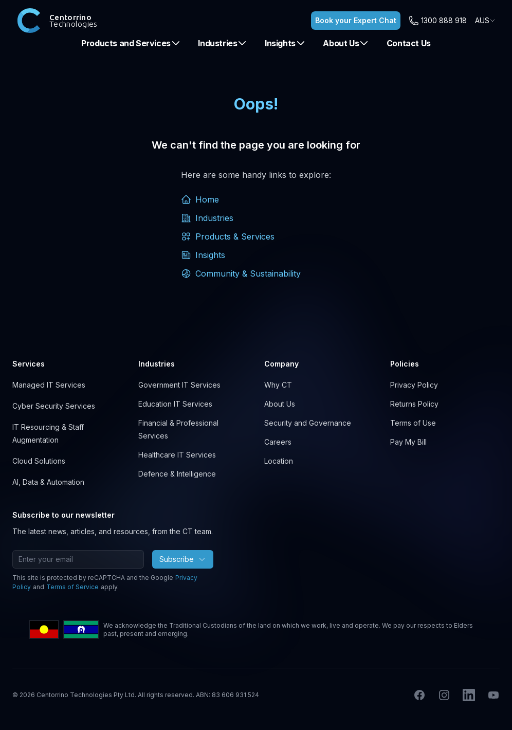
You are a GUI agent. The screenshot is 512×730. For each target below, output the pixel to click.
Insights (285, 43)
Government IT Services (179, 384)
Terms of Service (72, 587)
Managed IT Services (48, 384)
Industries (222, 43)
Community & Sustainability (241, 273)
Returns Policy (414, 403)
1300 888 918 (444, 20)
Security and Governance (307, 422)
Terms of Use (413, 422)
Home (200, 199)
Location (278, 461)
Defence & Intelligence (177, 473)
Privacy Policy (414, 384)
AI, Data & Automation (48, 482)
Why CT (278, 384)
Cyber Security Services (53, 406)
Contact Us (409, 43)
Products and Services (131, 43)
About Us (346, 43)
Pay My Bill (408, 441)
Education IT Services (175, 403)
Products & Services (228, 236)
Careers (277, 441)
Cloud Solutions (38, 461)
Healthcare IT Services (177, 454)
